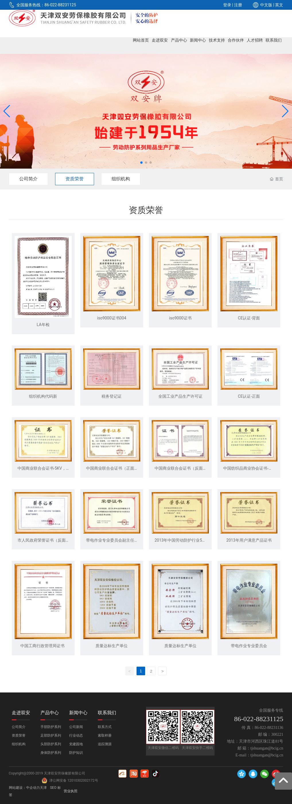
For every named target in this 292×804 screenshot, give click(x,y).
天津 (43, 788)
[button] (141, 162)
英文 (279, 5)
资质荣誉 (74, 179)
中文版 (266, 5)
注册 (238, 5)
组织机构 (121, 179)
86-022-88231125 (60, 5)
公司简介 (28, 179)
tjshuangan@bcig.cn (266, 748)
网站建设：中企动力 (24, 788)
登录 (227, 5)
